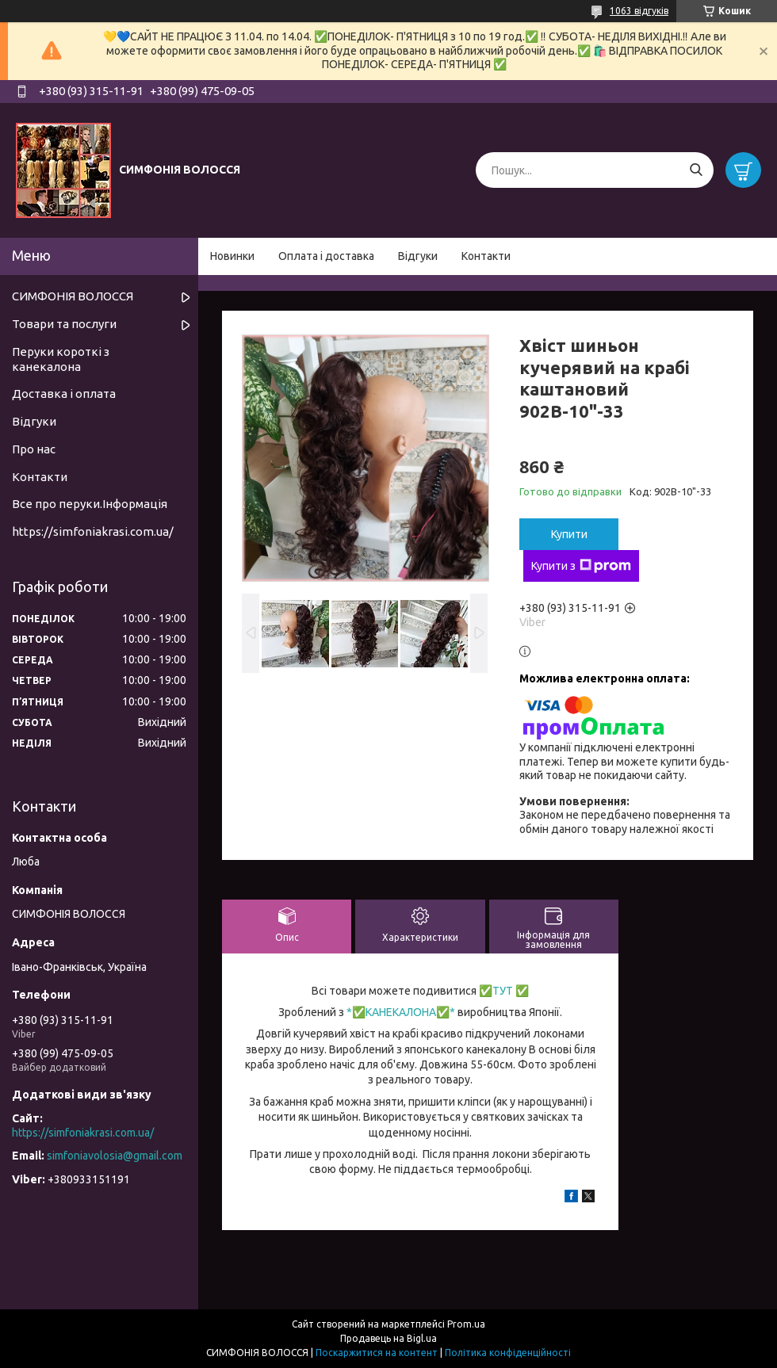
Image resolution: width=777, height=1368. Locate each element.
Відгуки (418, 256)
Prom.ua (466, 1324)
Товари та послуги (64, 324)
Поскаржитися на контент (377, 1352)
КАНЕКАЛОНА (401, 1012)
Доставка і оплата (64, 393)
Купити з (581, 566)
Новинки (232, 256)
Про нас (34, 449)
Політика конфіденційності (508, 1352)
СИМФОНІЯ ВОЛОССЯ (72, 296)
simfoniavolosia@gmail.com (114, 1155)
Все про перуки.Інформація (89, 503)
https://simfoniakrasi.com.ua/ (93, 531)
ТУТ (502, 990)
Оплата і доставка (326, 256)
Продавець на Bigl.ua (388, 1338)
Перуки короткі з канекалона (60, 359)
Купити (569, 534)
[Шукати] (696, 170)
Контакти (486, 256)
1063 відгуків (639, 11)
